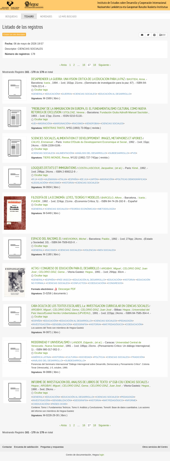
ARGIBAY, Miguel (111, 268)
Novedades (46, 16)
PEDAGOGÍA (125, 321)
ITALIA (62, 179)
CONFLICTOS (79, 283)
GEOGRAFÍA (80, 324)
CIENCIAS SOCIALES (85, 94)
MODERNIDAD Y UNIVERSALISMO (50, 342)
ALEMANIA (50, 179)
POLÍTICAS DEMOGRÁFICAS (131, 179)
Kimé (135, 168)
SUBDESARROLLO (118, 153)
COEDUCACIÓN (97, 283)
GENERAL (37, 94)
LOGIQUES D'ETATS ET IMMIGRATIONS (53, 167)
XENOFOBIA (92, 123)
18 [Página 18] (94, 65)
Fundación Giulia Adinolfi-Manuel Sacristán (124, 112)
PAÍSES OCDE (59, 404)
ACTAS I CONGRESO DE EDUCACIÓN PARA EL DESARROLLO (65, 268)
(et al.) (118, 168)
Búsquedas (11, 16)
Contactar (7, 447)
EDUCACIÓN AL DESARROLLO (114, 94)
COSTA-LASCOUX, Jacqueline (95, 168)
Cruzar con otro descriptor (14, 34)
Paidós (105, 239)
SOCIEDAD (85, 357)
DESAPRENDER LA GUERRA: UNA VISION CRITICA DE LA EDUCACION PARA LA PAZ (78, 79)
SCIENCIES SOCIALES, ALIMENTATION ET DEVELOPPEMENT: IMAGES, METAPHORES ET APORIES (86, 138)
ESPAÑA (73, 179)
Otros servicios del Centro (155, 447)
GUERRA (66, 94)
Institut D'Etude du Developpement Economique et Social (95, 142)
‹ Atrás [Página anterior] (63, 65)
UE (33, 123)
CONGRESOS (115, 283)
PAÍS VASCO (64, 280)
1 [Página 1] (70, 65)
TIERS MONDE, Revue (56, 157)
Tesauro (29, 16)
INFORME (131, 400)
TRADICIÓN (138, 357)
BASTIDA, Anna (136, 79)
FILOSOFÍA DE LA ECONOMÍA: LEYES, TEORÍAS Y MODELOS (65, 197)
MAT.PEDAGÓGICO (113, 324)
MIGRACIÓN (45, 123)
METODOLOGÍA (106, 209)
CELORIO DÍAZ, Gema (51, 272)
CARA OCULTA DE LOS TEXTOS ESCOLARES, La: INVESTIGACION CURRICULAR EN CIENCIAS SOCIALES (90, 306)
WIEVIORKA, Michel (74, 239)
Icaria (47, 82)
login (101, 454)
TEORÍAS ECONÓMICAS (83, 209)
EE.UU (84, 179)
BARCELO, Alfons (111, 197)
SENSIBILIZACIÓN (62, 324)
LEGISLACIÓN (39, 183)
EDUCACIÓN (52, 94)
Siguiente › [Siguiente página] (104, 65)
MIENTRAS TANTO (54, 128)
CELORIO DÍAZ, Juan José (96, 309)
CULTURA (71, 357)
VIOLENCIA (89, 250)
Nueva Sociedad (54, 346)
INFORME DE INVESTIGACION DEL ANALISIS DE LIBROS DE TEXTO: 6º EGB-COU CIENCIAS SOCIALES (89, 382)
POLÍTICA (99, 357)
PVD (133, 153)
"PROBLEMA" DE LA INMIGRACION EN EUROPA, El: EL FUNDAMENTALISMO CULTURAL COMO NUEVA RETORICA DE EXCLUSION (88, 110)
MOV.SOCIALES (106, 250)
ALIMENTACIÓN (65, 153)
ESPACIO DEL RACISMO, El (46, 238)
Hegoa (89, 272)
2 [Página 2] (74, 65)
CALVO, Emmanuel (42, 142)
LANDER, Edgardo (82, 342)
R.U (34, 179)
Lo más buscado (68, 16)
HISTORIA (68, 183)
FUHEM (35, 201)
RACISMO (78, 123)
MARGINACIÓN (62, 123)
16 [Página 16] (83, 65)
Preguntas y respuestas (52, 447)
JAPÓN (94, 179)
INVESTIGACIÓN (40, 324)
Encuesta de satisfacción (26, 447)
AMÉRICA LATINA (41, 357)
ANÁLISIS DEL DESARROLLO (91, 153)
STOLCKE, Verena (73, 112)
